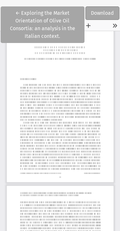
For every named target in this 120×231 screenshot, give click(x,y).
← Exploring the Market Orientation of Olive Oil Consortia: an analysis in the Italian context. (43, 24)
